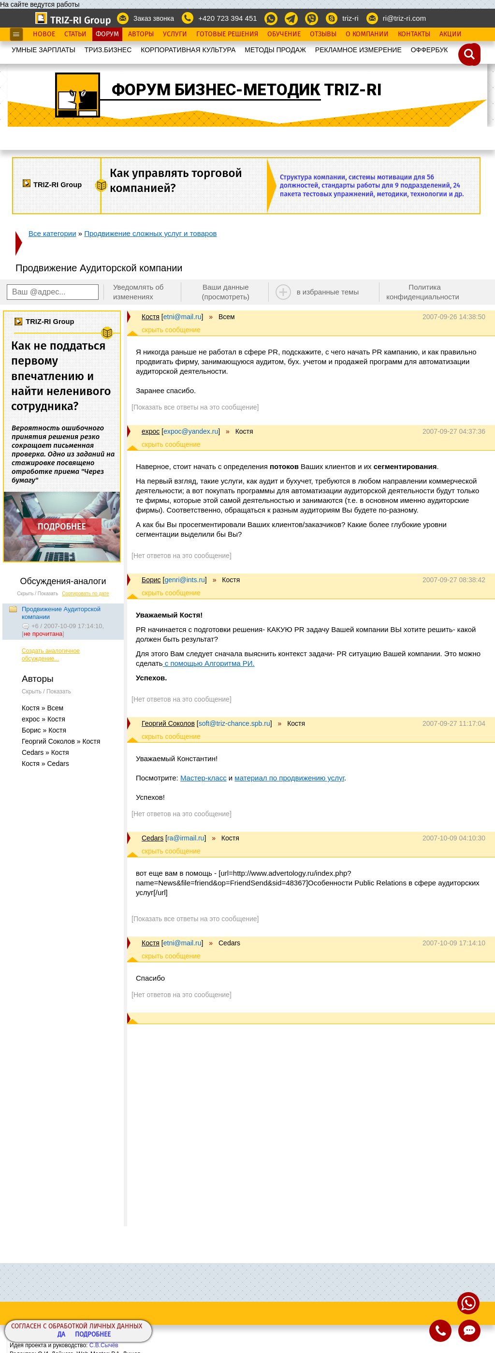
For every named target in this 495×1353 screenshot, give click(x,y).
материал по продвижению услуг (289, 778)
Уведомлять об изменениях (138, 292)
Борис (151, 580)
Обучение (284, 34)
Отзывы (323, 34)
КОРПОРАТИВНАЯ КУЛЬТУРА (188, 50)
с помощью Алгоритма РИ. (209, 663)
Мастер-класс (203, 778)
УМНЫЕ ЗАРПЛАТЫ (43, 50)
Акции (450, 34)
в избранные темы (328, 292)
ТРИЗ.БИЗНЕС (108, 50)
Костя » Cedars (45, 763)
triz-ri (350, 18)
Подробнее (93, 1335)
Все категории (52, 233)
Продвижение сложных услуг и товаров (150, 233)
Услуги (175, 34)
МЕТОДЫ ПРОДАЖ (275, 50)
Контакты (414, 34)
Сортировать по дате (85, 593)
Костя (151, 317)
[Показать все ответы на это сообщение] (195, 407)
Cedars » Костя (45, 752)
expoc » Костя (43, 719)
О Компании (367, 34)
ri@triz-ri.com (404, 18)
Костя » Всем (42, 708)
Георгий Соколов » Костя (61, 741)
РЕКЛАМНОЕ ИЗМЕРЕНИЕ (358, 50)
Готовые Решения (227, 34)
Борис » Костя (44, 730)
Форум (107, 34)
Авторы (141, 34)
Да (61, 1335)
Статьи (75, 34)
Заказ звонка (153, 18)
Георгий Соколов (168, 723)
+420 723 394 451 (227, 18)
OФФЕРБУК (429, 50)
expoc (151, 431)
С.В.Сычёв (103, 1345)
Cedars (152, 838)
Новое (44, 34)
